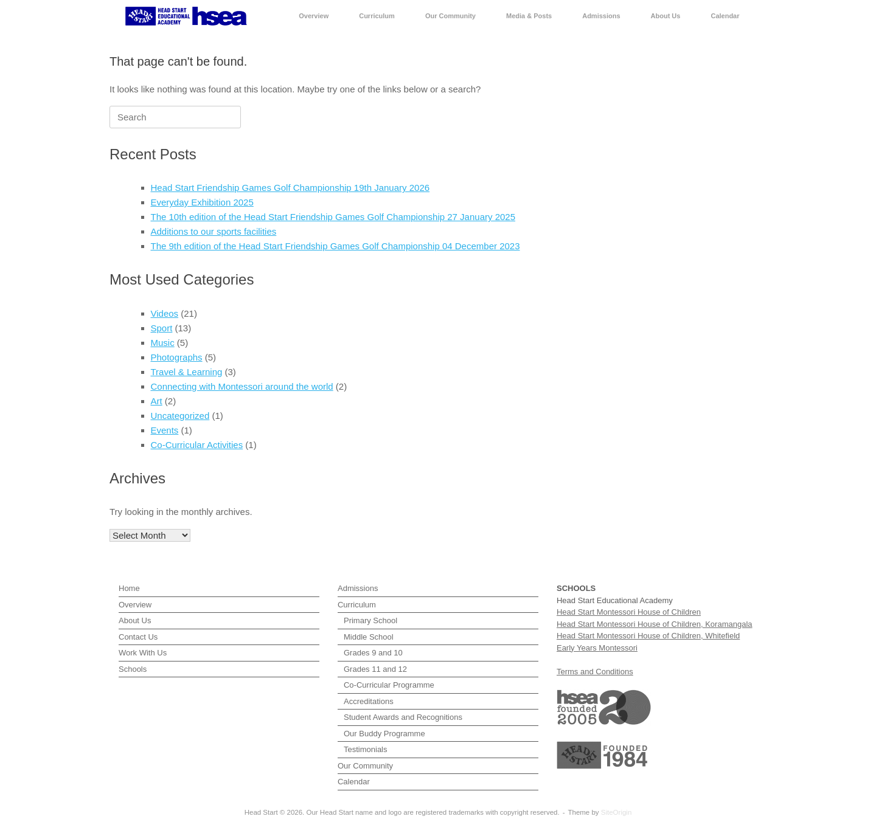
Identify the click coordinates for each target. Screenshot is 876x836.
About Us (666, 15)
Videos (165, 313)
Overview (313, 15)
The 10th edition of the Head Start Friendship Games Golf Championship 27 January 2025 (333, 217)
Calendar (725, 15)
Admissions (601, 15)
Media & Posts (529, 15)
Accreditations (369, 701)
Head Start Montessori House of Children (629, 612)
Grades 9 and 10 (373, 652)
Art (156, 401)
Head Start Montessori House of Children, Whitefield (648, 635)
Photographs (177, 357)
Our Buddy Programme (384, 733)
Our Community (450, 15)
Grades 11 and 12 (375, 669)
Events (165, 430)
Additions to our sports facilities (214, 231)
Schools (133, 669)
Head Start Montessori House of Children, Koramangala (655, 624)
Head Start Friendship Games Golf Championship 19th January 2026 (290, 187)
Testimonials (366, 749)
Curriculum (377, 15)
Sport (162, 328)
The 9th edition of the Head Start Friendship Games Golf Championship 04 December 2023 (335, 246)
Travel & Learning (187, 372)
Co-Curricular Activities (197, 445)
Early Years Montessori (597, 647)
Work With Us (143, 652)
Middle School (369, 636)
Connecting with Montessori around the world (242, 386)
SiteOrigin (616, 812)
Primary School (370, 620)
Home (129, 588)
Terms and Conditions (595, 671)
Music (163, 342)
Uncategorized (180, 415)
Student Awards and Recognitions (403, 717)
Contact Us (138, 636)
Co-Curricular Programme (389, 684)
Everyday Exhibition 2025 (202, 202)
